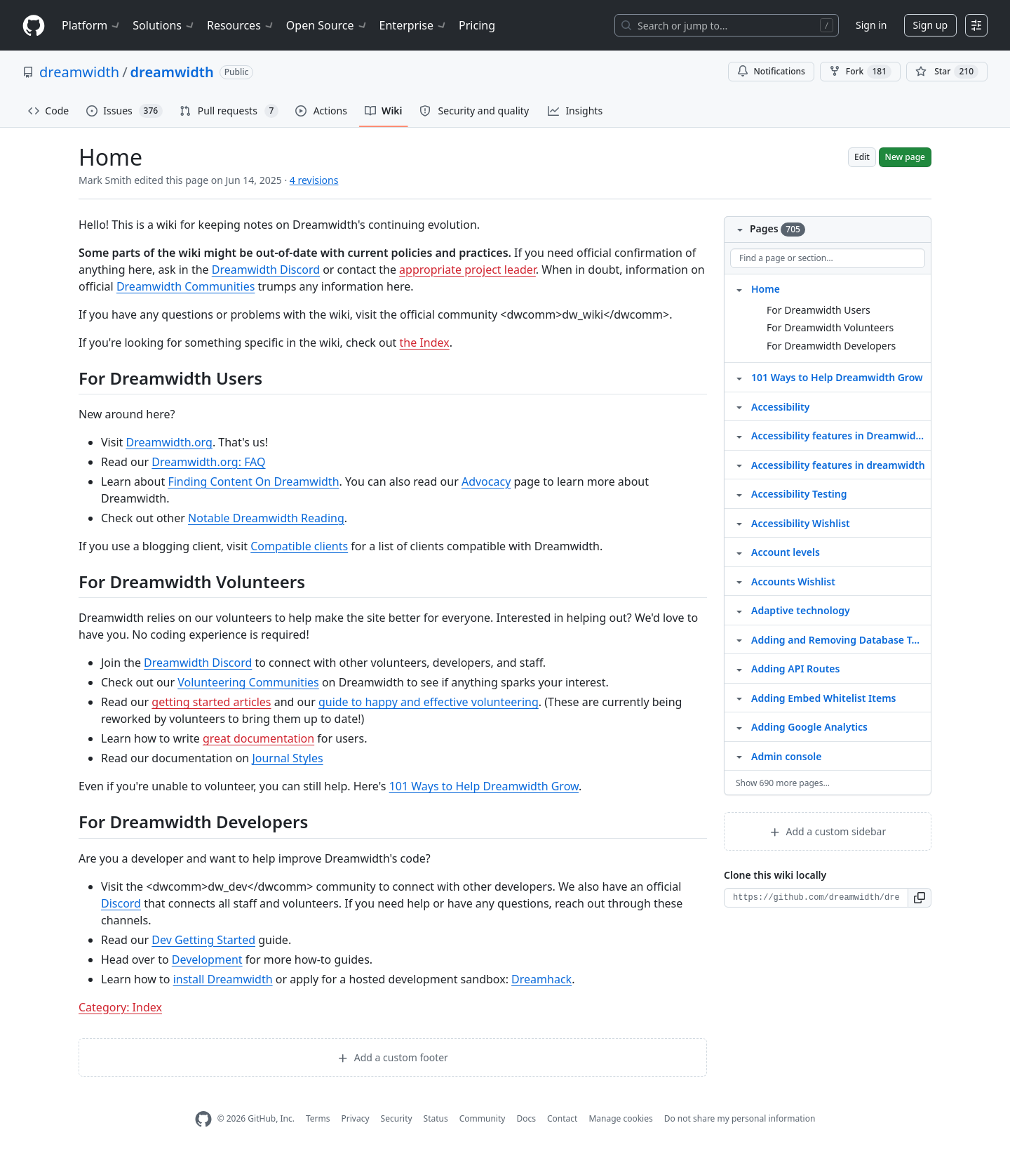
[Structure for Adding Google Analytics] (739, 726)
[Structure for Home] (739, 288)
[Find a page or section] (827, 258)
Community (482, 1118)
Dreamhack (541, 979)
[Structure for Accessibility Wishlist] (739, 523)
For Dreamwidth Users (818, 310)
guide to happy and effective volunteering (428, 702)
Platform (91, 25)
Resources (241, 25)
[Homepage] (33, 25)
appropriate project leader (467, 269)
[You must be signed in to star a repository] (947, 71)
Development (207, 959)
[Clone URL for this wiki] (816, 898)
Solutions (164, 25)
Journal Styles (287, 758)
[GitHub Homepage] (203, 1119)
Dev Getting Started (203, 940)
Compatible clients (299, 546)
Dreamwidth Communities (185, 286)
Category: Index (120, 1007)
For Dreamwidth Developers (831, 345)
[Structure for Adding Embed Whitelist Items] (739, 697)
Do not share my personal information (740, 1118)
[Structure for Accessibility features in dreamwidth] (739, 464)
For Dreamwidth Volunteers (830, 327)
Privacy (356, 1118)
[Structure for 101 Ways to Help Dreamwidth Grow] (739, 377)
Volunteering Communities (248, 682)
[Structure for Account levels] (739, 551)
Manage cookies (620, 1118)
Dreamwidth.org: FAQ (208, 462)
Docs (526, 1118)
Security (396, 1118)
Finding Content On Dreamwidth (253, 481)
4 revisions (314, 180)
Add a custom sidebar (827, 831)
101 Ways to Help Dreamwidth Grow (484, 786)
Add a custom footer (392, 1057)
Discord (121, 903)
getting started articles (211, 702)
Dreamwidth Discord (266, 269)
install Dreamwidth (223, 979)
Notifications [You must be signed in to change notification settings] (771, 71)
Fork (860, 72)
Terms (318, 1118)
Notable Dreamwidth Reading (266, 518)
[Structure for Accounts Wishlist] (739, 581)
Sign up (930, 25)
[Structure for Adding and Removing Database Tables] (739, 639)
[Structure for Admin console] (739, 756)
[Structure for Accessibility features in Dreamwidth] (739, 435)
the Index (425, 342)
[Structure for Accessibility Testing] (739, 493)
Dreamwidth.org (169, 442)
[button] (919, 898)
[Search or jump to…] (726, 25)
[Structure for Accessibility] (739, 406)
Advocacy (486, 481)
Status (436, 1118)
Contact (562, 1118)
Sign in (871, 25)
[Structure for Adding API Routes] (739, 668)
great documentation (258, 738)
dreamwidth (79, 71)
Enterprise (413, 25)
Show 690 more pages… (783, 783)
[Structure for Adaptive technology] (739, 610)
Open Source (327, 25)
